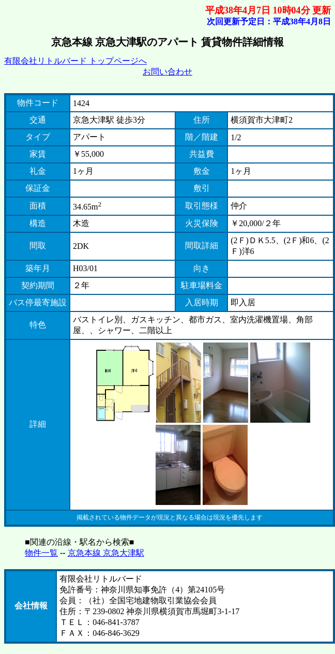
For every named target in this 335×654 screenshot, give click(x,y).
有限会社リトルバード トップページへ (75, 60)
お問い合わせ (167, 71)
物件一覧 (41, 552)
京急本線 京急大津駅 (106, 552)
